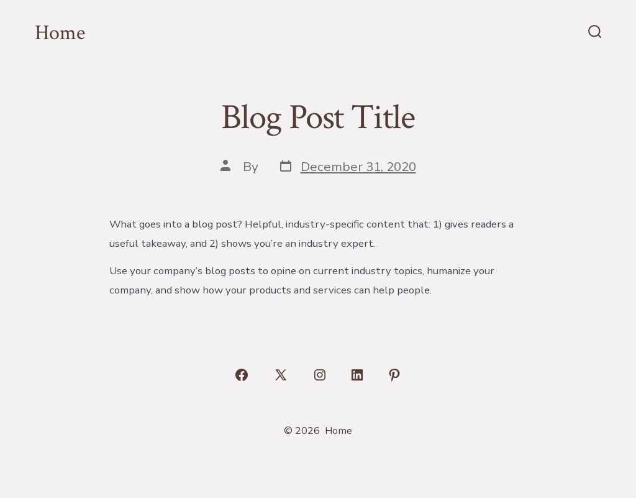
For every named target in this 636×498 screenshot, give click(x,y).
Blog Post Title (317, 118)
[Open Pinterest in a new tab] (394, 374)
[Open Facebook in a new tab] (241, 374)
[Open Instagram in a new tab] (319, 374)
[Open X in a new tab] (280, 374)
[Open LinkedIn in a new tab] (357, 374)
